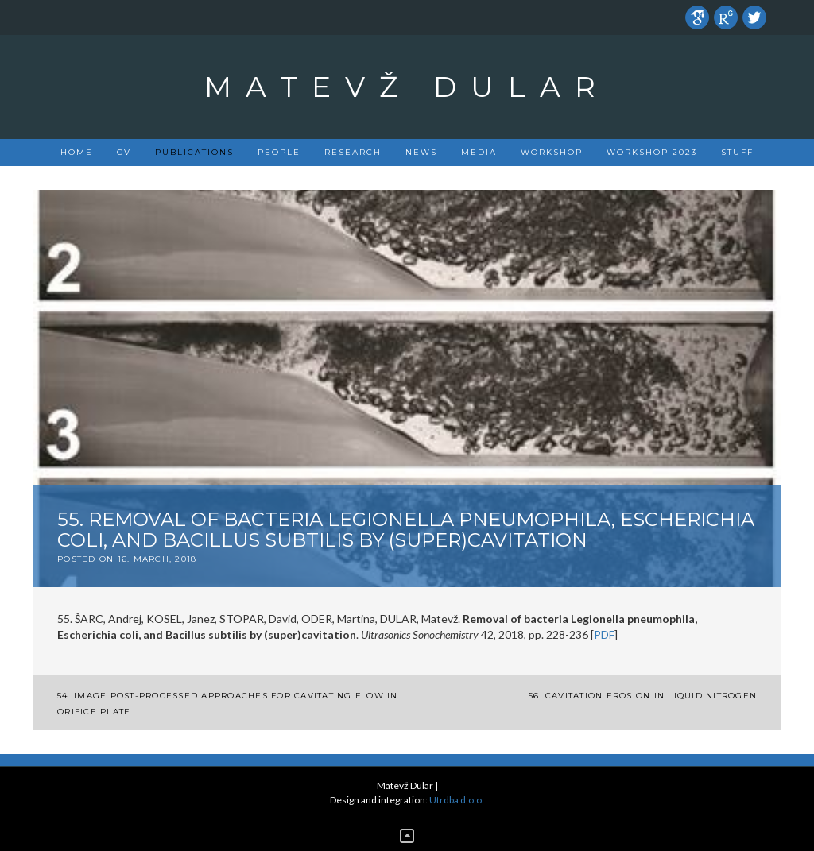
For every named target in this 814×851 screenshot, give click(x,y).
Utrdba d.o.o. (456, 800)
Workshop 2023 (652, 152)
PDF (604, 634)
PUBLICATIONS (194, 152)
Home (76, 152)
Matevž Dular (407, 86)
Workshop (552, 152)
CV (124, 152)
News (421, 152)
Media (479, 152)
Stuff (737, 152)
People (279, 152)
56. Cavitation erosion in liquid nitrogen (643, 695)
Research (353, 152)
